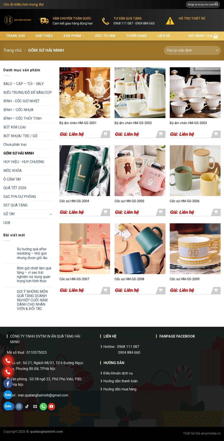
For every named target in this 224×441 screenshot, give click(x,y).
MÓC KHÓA (12, 170)
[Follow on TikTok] (27, 406)
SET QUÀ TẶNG (15, 205)
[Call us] (43, 406)
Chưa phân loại (15, 144)
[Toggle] (51, 214)
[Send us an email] (35, 406)
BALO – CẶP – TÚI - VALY (23, 84)
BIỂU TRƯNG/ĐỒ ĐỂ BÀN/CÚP (27, 92)
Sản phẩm (73, 36)
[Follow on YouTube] (51, 406)
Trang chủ (15, 36)
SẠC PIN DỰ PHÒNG (19, 197)
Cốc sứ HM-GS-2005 (129, 201)
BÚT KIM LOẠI (14, 127)
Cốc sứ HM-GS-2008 (129, 279)
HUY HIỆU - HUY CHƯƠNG (23, 162)
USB (6, 223)
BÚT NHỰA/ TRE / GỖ (20, 136)
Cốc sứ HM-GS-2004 (74, 201)
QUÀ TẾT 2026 (14, 188)
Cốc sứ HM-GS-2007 (74, 279)
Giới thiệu (44, 36)
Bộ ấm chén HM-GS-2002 (133, 123)
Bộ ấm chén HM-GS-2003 (188, 123)
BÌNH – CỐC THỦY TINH (22, 118)
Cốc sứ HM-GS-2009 (184, 279)
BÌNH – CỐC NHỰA (18, 110)
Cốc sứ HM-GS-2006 (184, 201)
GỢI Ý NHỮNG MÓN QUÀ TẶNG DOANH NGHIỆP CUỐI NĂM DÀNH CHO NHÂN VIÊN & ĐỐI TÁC (32, 300)
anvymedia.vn (211, 433)
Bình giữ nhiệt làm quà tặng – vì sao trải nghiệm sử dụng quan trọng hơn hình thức (34, 274)
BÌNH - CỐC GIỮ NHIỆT (21, 101)
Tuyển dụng (136, 36)
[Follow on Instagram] (19, 406)
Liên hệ (164, 36)
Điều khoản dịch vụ (116, 373)
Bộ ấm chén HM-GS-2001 (78, 123)
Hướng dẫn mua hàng (118, 389)
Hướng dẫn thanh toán (119, 381)
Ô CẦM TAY (12, 179)
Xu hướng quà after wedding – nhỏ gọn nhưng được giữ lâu (32, 253)
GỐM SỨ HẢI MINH (18, 153)
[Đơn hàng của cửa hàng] (192, 50)
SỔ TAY (9, 214)
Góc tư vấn (105, 36)
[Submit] (216, 4)
